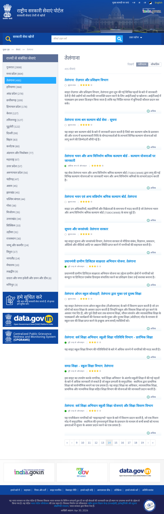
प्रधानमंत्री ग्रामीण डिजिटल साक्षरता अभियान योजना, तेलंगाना (100, 260)
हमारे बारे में (15, 488)
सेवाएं (18, 49)
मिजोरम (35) (13, 212)
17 (129, 441)
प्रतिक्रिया (117, 488)
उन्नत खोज (133, 37)
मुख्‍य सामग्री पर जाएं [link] (120, 2)
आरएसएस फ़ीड (103, 488)
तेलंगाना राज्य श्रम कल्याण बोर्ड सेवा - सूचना (91, 119)
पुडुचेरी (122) (13, 126)
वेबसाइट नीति (70, 488)
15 (115, 441)
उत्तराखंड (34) (13, 219)
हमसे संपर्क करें (132, 488)
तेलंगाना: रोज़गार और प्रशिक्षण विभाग (86, 80)
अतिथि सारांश (148, 488)
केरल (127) (12, 113)
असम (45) (12, 186)
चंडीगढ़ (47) (12, 179)
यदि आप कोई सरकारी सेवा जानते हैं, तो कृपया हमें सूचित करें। (36, 300)
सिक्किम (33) (13, 225)
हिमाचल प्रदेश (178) (16, 106)
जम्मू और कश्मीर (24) (17, 245)
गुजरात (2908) (14, 67)
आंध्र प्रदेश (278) (14, 93)
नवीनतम (142, 64)
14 (109, 441)
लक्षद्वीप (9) (12, 271)
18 (135, 441)
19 (142, 441)
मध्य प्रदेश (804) (14, 73)
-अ (144, 2)
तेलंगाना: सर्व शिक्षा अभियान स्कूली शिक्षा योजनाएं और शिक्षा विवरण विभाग (109, 404)
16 (122, 441)
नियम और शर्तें (40, 488)
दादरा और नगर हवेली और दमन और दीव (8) (29, 278)
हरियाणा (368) (14, 87)
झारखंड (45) (13, 192)
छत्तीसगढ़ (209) (14, 100)
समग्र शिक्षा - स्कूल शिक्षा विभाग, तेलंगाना (89, 364)
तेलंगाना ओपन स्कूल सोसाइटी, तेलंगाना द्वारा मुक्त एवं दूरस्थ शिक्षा (103, 292)
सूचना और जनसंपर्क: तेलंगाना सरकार (86, 228)
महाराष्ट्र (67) (12, 159)
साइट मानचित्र (55, 488)
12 (95, 441)
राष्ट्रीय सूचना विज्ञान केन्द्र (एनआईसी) (102, 501)
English (158, 2)
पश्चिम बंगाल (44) (15, 199)
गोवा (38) (11, 205)
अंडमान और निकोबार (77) (19, 153)
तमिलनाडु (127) (14, 120)
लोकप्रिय (155, 64)
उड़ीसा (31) (12, 232)
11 (89, 441)
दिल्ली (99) (12, 133)
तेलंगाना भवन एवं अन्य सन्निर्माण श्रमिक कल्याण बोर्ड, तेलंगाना (101, 196)
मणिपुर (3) (12, 284)
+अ (133, 2)
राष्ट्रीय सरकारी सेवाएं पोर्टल (40, 12)
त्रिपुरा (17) (12, 252)
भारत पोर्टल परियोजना (40, 501)
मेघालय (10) (12, 265)
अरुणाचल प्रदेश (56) (17, 172)
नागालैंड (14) (13, 258)
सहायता (27, 488)
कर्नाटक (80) (13, 146)
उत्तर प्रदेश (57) (14, 166)
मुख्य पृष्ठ (6, 49)
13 (102, 441)
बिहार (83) (12, 139)
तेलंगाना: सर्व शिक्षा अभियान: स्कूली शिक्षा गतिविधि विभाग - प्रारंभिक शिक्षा (109, 336)
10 (82, 441)
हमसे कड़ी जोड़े (86, 488)
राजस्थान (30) (13, 238)
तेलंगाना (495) (13, 80)
